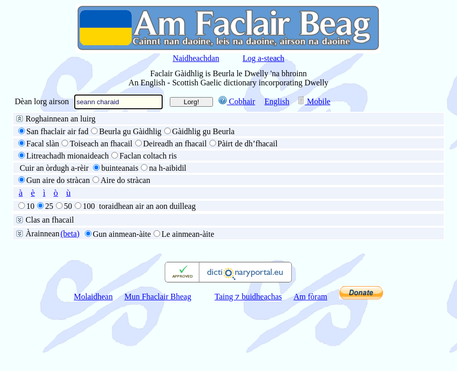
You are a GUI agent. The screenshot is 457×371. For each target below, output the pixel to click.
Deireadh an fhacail (175, 143)
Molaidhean (93, 296)
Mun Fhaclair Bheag (158, 296)
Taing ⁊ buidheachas (248, 296)
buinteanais (119, 168)
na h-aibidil (167, 168)
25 (49, 206)
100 (89, 206)
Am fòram (310, 296)
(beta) (69, 233)
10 (30, 206)
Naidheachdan (196, 58)
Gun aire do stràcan (58, 180)
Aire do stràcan (125, 180)
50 (68, 206)
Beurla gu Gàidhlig (130, 131)
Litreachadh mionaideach (67, 155)
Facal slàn (42, 143)
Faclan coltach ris (148, 155)
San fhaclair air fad (57, 131)
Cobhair (237, 101)
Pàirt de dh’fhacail (248, 143)
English (276, 101)
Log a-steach (263, 58)
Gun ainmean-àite (122, 234)
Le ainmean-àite (188, 234)
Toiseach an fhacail (101, 143)
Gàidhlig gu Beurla (203, 131)
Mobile (313, 101)
